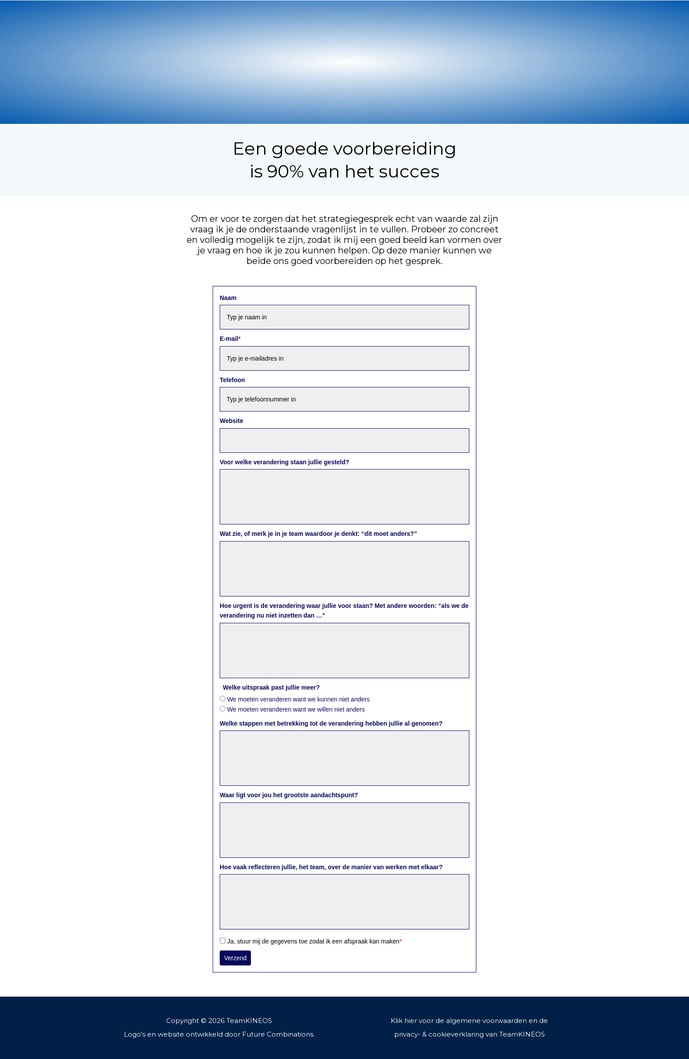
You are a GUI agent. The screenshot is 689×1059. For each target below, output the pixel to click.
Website (231, 420)
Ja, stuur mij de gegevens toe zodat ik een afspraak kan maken (314, 941)
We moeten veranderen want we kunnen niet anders (298, 699)
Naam (228, 297)
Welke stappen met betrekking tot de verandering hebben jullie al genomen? (331, 723)
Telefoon (232, 379)
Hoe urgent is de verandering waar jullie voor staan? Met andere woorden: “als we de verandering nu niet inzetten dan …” (344, 610)
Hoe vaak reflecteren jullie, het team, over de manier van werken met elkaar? (331, 867)
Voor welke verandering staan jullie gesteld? (284, 462)
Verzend (235, 957)
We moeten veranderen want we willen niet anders (296, 709)
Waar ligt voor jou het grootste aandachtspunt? (289, 795)
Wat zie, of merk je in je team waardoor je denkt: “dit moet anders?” (318, 533)
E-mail (230, 338)
